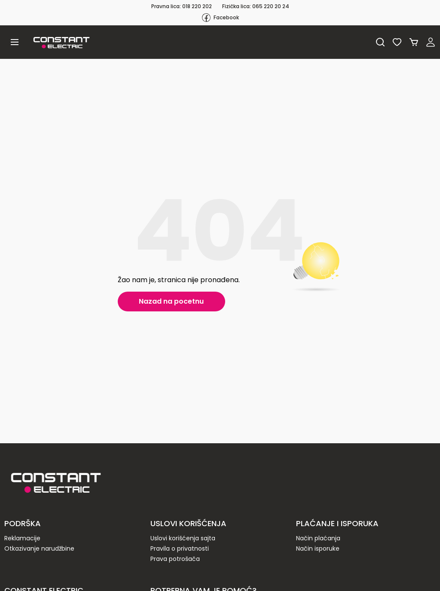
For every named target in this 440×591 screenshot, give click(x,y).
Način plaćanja (318, 538)
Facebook (220, 17)
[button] (14, 42)
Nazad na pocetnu (171, 301)
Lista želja (397, 42)
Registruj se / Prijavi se (430, 42)
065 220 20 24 (270, 6)
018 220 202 (197, 6)
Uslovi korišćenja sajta (182, 538)
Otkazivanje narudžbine (39, 548)
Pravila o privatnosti (179, 548)
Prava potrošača (175, 558)
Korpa (414, 42)
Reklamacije (22, 538)
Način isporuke (317, 548)
